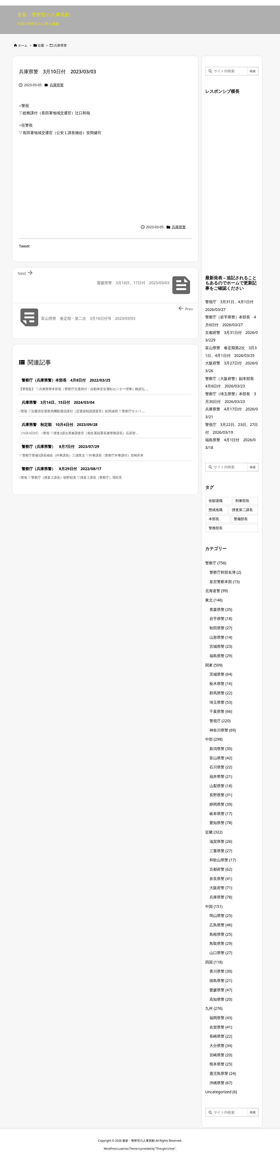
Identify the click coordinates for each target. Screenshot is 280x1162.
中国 (214, 906)
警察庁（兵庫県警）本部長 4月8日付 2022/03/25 (66, 380)
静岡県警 (220, 804)
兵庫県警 (60, 45)
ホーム (23, 45)
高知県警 (220, 999)
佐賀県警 (220, 1027)
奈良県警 (220, 878)
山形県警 (220, 637)
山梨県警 (220, 785)
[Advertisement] (105, 178)
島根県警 (220, 934)
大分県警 (220, 1045)
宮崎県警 (220, 1054)
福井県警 (220, 776)
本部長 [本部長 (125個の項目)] (214, 519)
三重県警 (220, 850)
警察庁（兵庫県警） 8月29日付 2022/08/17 (61, 468)
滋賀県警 (220, 841)
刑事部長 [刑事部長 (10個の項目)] (242, 500)
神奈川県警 (222, 730)
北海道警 (216, 590)
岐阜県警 (220, 813)
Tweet (24, 246)
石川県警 (220, 766)
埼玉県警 (220, 702)
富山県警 (220, 757)
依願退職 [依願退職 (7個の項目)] (216, 500)
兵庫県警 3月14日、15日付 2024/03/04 (58, 402)
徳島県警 (220, 980)
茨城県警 (220, 674)
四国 (214, 962)
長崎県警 (220, 1036)
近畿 (41, 45)
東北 (214, 600)
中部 (214, 739)
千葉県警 (220, 711)
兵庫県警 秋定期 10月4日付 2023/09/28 (60, 424)
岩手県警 (220, 618)
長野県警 (220, 794)
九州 (214, 1008)
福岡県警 (220, 1017)
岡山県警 (220, 915)
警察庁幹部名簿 (225, 572)
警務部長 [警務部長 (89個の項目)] (216, 528)
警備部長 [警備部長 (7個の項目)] (241, 519)
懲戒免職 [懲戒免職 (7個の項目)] (216, 510)
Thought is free (165, 1148)
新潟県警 (220, 748)
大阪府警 (220, 887)
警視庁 (220, 720)
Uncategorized (221, 1091)
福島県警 (220, 655)
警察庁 (215, 562)
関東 (214, 665)
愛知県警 (220, 822)
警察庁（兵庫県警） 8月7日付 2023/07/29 (60, 446)
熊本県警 (220, 1063)
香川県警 (220, 971)
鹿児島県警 (222, 1073)
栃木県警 (220, 683)
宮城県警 (220, 646)
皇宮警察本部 (224, 581)
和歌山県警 (222, 859)
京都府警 (220, 869)
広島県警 (220, 924)
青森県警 (220, 609)
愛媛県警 (220, 989)
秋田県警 (220, 627)
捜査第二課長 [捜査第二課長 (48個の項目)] (242, 510)
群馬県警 (220, 692)
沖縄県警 (220, 1082)
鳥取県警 (220, 943)
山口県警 (220, 952)
